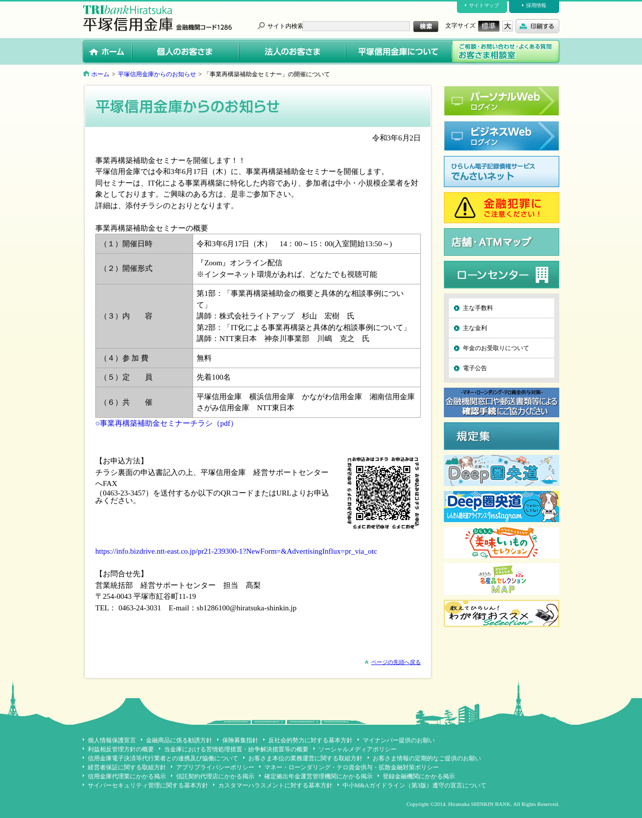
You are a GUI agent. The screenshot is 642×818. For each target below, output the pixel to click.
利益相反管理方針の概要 (121, 749)
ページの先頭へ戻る (396, 662)
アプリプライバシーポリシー (215, 767)
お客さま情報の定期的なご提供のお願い (427, 758)
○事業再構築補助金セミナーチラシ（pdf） (166, 423)
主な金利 (475, 328)
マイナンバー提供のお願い (399, 740)
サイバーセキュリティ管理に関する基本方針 (148, 785)
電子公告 (475, 368)
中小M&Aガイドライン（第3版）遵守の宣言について (415, 785)
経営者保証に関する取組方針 (127, 767)
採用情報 (536, 5)
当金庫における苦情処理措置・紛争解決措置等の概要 (236, 749)
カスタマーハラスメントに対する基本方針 (275, 785)
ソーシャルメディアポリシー (357, 749)
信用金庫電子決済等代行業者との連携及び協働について (163, 758)
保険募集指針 (240, 740)
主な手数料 (478, 307)
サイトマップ (484, 5)
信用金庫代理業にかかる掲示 (127, 776)
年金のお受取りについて (496, 348)
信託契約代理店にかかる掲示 (215, 776)
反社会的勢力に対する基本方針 (310, 740)
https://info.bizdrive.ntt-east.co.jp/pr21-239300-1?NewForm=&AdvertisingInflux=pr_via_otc (236, 551)
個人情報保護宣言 (112, 740)
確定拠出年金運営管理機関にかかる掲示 (318, 776)
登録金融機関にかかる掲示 (419, 776)
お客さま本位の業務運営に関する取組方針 (305, 758)
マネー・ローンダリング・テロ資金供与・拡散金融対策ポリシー (351, 767)
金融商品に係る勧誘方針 (179, 740)
